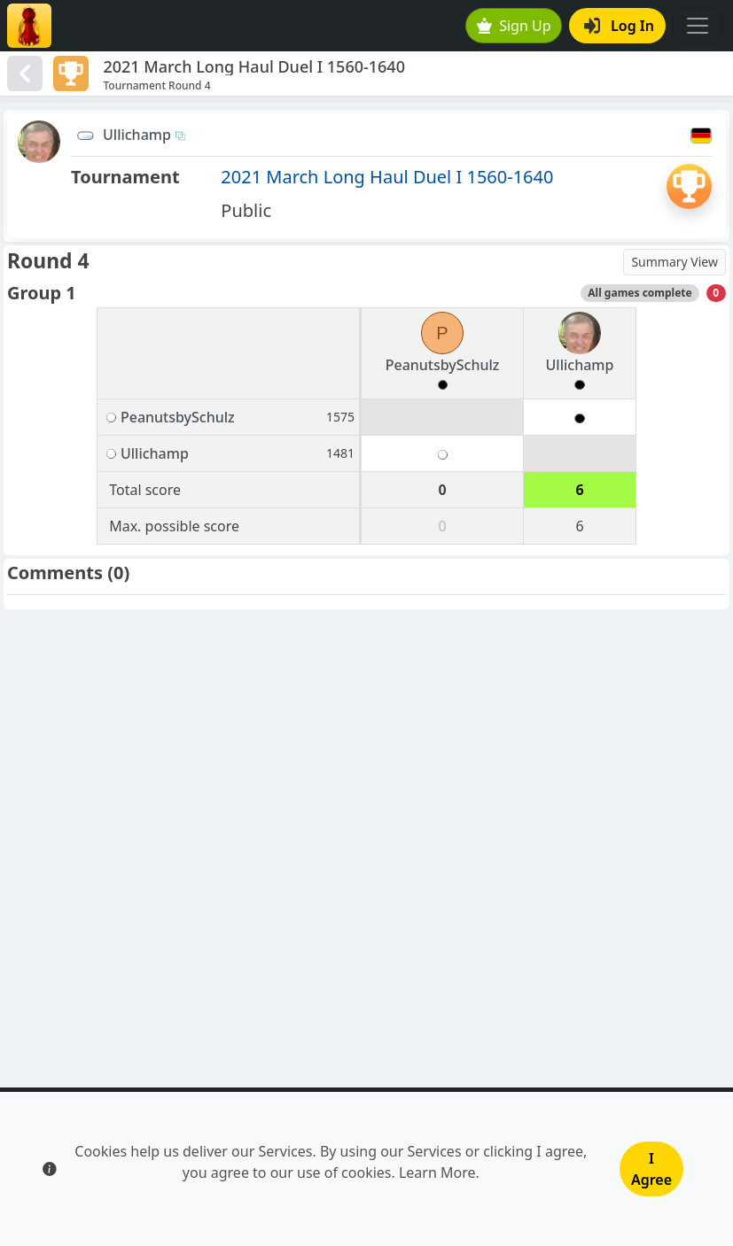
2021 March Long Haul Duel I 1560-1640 (387, 177)
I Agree (651, 1169)
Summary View (674, 261)
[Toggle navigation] (697, 25)
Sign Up (514, 25)
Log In (619, 25)
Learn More (437, 1172)
